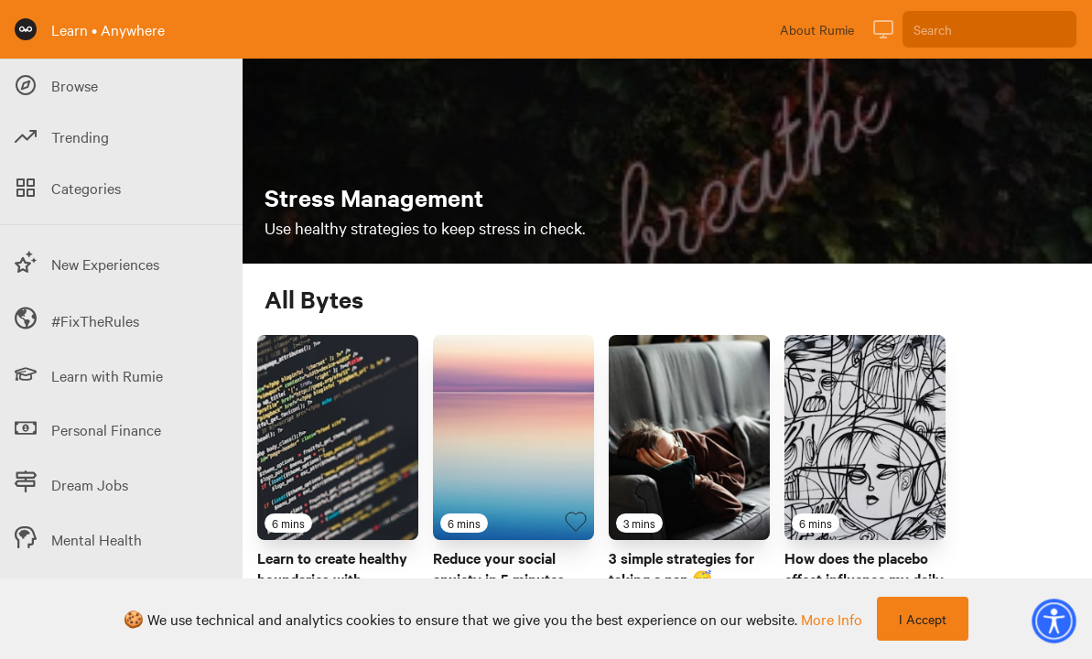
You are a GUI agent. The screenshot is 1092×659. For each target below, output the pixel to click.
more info (831, 619)
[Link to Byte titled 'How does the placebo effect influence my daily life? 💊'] (865, 437)
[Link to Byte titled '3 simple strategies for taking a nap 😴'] (689, 437)
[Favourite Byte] (400, 522)
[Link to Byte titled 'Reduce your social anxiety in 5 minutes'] (513, 437)
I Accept (922, 619)
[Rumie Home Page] (26, 29)
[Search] (989, 29)
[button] (1054, 621)
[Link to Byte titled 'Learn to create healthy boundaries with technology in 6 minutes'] (337, 437)
